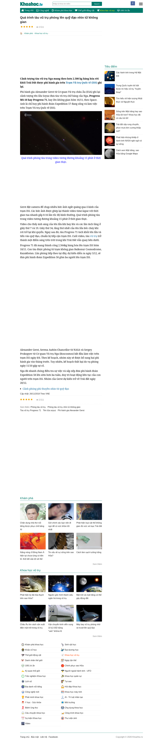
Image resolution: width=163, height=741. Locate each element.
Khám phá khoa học (62, 10)
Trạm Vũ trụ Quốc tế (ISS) (81, 82)
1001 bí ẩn (123, 10)
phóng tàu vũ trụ (38, 407)
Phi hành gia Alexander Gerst (71, 410)
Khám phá (28, 33)
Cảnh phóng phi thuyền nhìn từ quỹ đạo (46, 388)
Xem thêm (97, 564)
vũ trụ (93, 236)
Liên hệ (43, 737)
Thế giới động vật (84, 10)
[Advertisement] (61, 56)
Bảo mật (35, 737)
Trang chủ (27, 10)
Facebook (53, 737)
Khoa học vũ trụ (106, 10)
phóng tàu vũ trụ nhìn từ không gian (64, 407)
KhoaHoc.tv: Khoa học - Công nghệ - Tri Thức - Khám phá (34, 4)
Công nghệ (42, 10)
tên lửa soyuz (49, 410)
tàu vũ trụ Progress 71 (30, 410)
